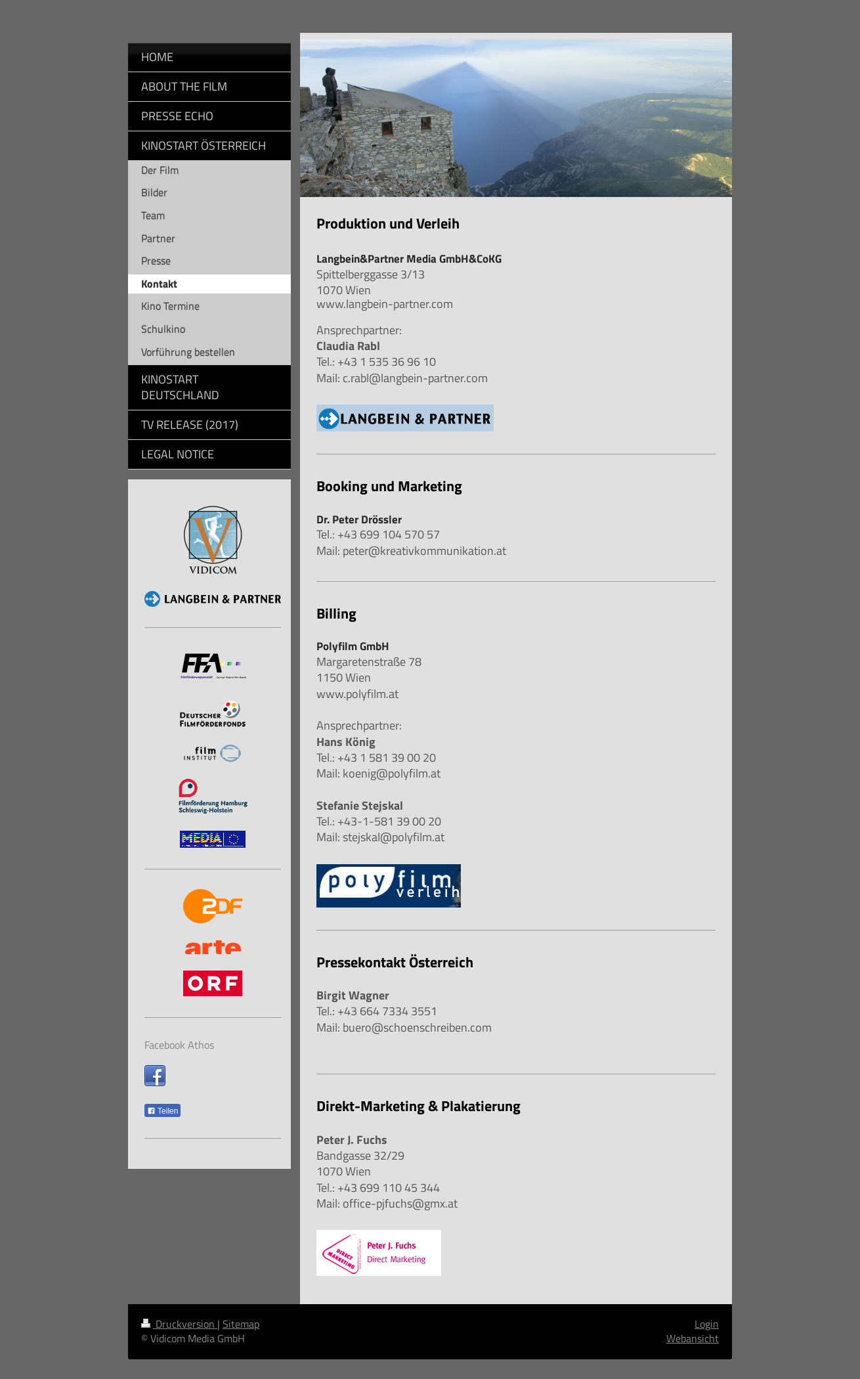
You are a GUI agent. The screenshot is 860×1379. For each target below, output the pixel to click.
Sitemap (241, 1324)
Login (707, 1324)
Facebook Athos (179, 1045)
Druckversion (179, 1324)
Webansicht (692, 1338)
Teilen (162, 1111)
